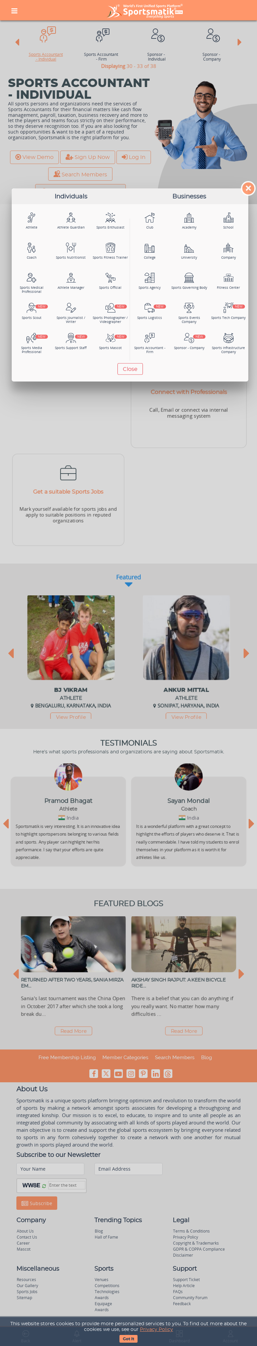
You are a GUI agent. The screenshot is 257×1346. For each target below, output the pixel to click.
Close (130, 369)
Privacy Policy (156, 1329)
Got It (128, 1339)
